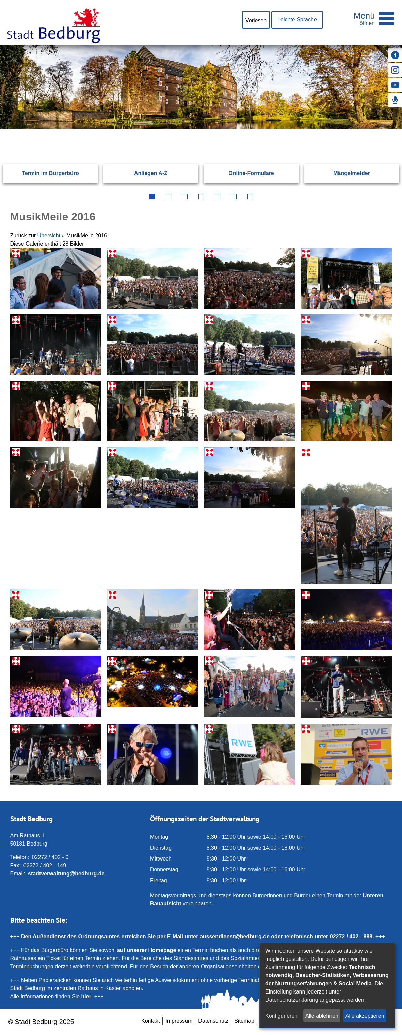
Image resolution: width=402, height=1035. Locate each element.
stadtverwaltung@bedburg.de (66, 874)
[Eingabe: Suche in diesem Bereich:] (193, 128)
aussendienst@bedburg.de (235, 936)
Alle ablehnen (321, 1016)
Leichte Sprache (297, 19)
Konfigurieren (281, 1016)
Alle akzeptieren (364, 1016)
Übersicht (49, 235)
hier (86, 996)
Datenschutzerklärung (291, 1000)
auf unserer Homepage (146, 950)
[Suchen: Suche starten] (374, 128)
